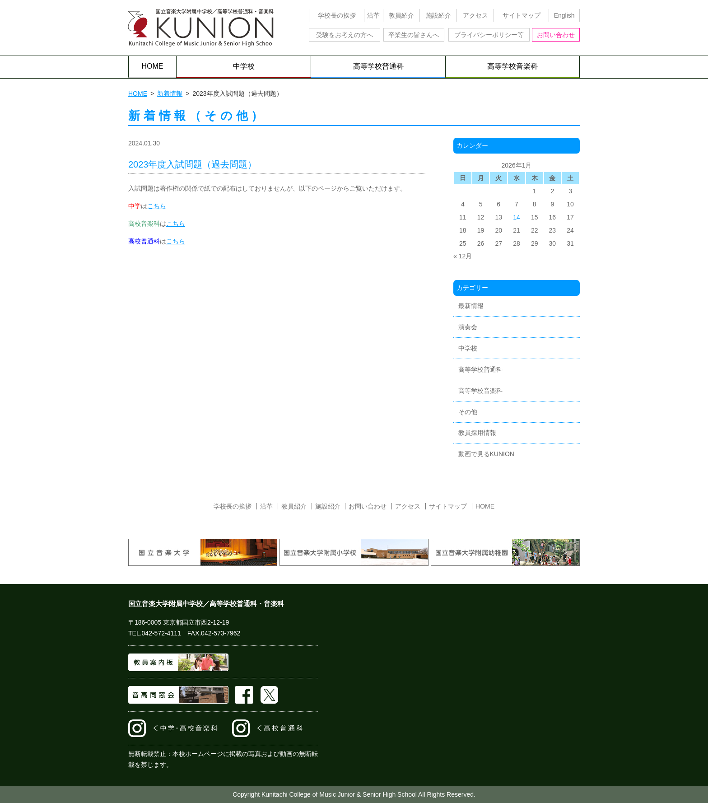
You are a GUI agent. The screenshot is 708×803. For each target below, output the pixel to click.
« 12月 (462, 256)
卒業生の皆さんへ (413, 34)
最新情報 (471, 305)
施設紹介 (438, 15)
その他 (467, 412)
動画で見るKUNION (486, 454)
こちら (156, 206)
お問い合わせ (556, 34)
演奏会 (467, 327)
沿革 (373, 15)
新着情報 (169, 93)
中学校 (244, 66)
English (564, 15)
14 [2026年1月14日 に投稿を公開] (516, 217)
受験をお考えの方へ (344, 34)
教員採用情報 (477, 432)
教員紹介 (401, 15)
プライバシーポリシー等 (489, 34)
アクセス (475, 15)
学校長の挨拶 (337, 15)
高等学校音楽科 (512, 66)
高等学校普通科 (378, 66)
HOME (152, 66)
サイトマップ (521, 15)
